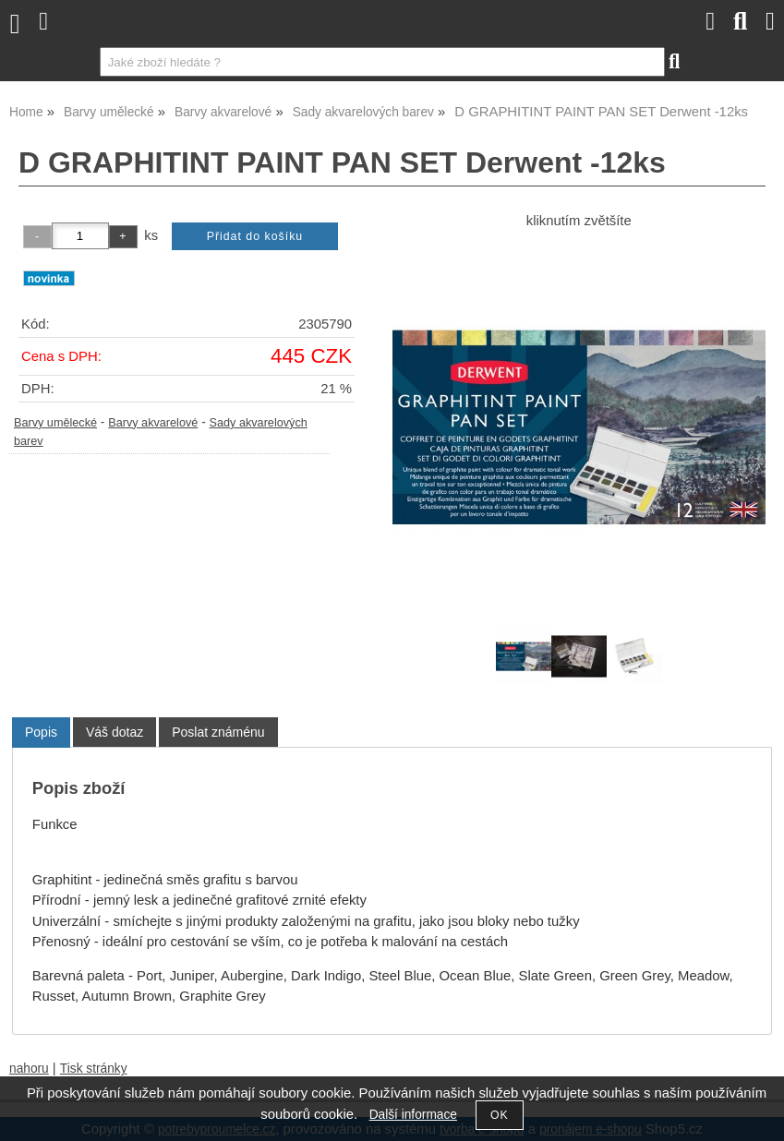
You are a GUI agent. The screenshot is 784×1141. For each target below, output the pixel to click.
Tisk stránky (93, 1068)
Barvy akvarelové (153, 422)
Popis (41, 732)
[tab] (41, 732)
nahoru (29, 1068)
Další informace (413, 1115)
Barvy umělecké (55, 422)
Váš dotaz (114, 732)
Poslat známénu (218, 732)
